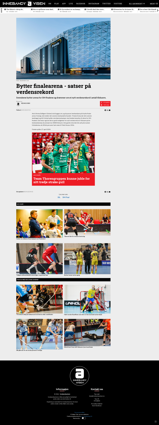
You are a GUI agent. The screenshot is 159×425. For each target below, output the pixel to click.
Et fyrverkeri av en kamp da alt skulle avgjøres (70, 9)
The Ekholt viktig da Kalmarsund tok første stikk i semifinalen (15, 9)
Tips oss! (106, 105)
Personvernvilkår (79, 412)
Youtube (118, 3)
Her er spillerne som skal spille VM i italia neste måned (43, 9)
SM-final (66, 197)
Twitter (106, 3)
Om (49, 3)
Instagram (93, 3)
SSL (59, 197)
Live (71, 3)
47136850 (106, 102)
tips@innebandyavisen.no (97, 396)
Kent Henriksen (97, 405)
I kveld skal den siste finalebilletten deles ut (95, 9)
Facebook (80, 3)
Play (56, 3)
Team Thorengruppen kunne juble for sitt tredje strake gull (61, 180)
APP (64, 3)
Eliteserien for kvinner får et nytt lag (123, 9)
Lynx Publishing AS (86, 416)
